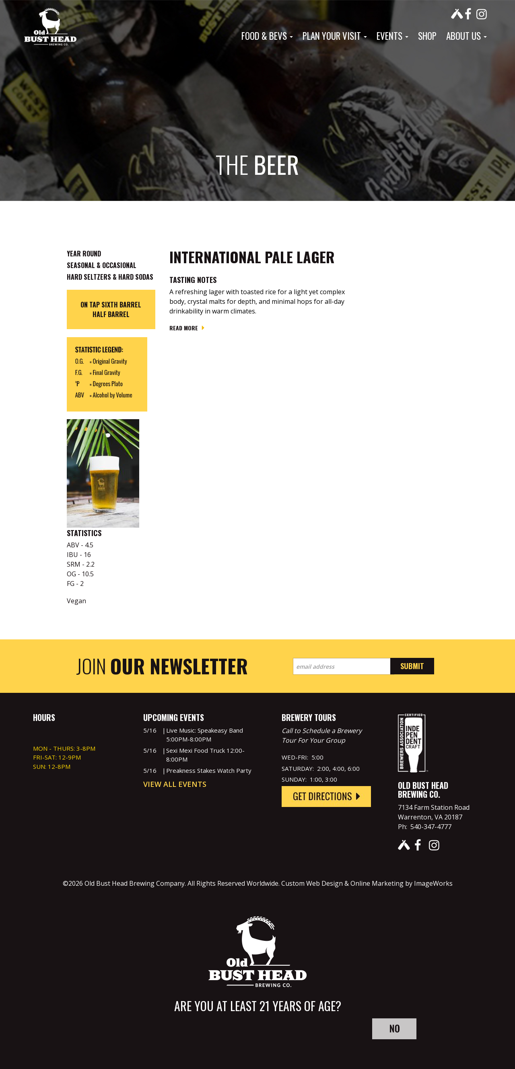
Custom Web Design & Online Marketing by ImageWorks (367, 883)
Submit (412, 666)
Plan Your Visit (335, 36)
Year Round (84, 253)
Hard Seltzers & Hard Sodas (110, 277)
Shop (427, 36)
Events (392, 36)
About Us (466, 36)
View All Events (174, 784)
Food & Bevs (267, 36)
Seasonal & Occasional (101, 265)
